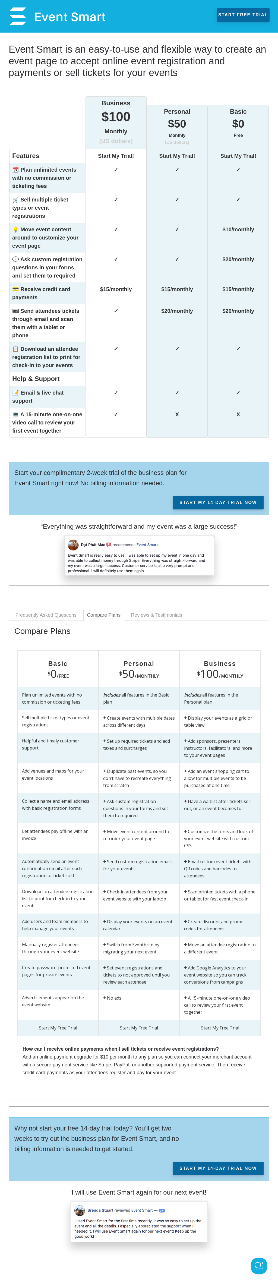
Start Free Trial (246, 14)
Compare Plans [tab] (104, 615)
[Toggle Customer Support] (259, 1266)
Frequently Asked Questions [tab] (46, 615)
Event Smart (54, 16)
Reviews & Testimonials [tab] (156, 615)
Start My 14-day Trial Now (218, 502)
